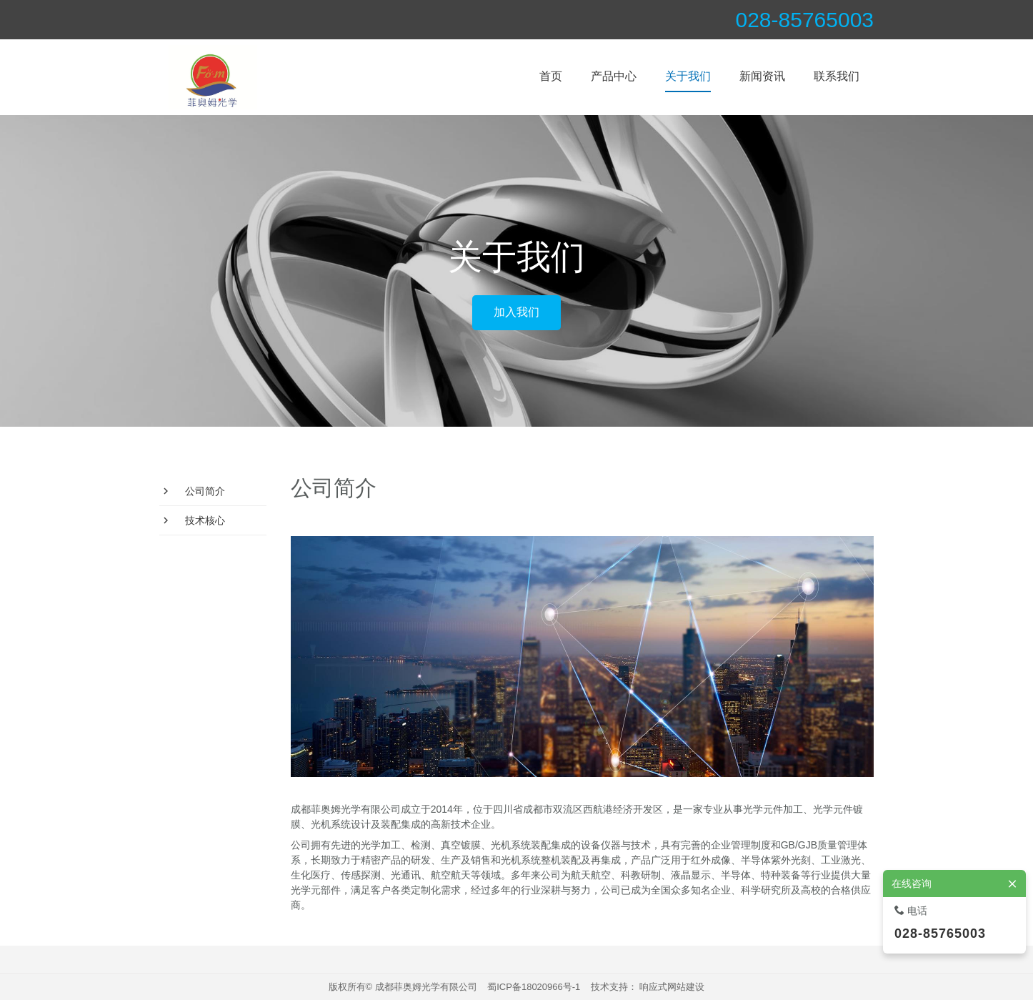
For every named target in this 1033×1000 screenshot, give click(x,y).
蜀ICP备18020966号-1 (533, 986)
